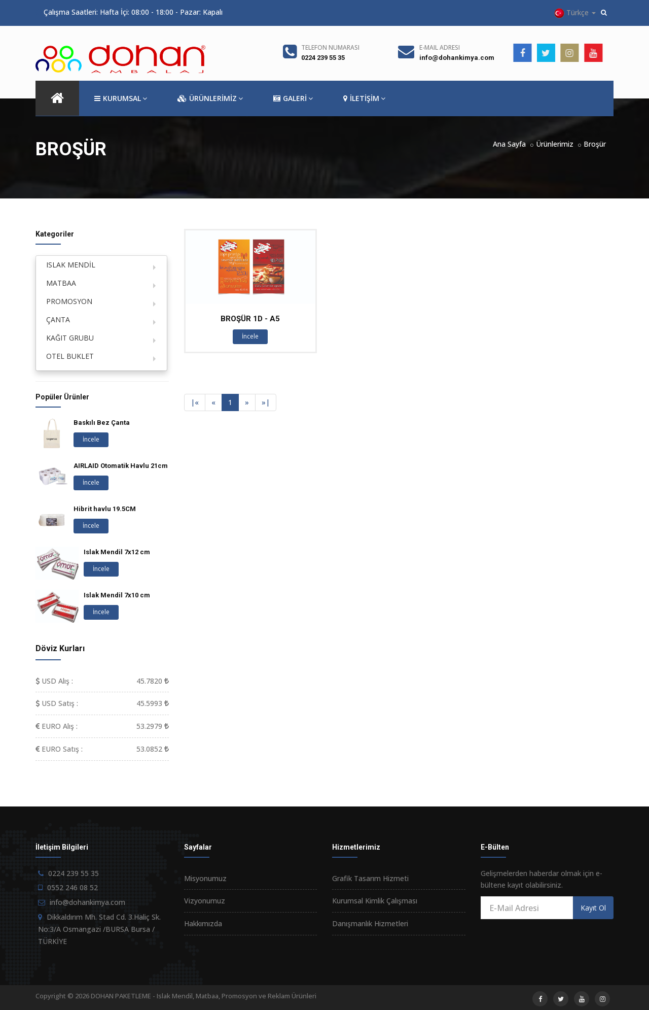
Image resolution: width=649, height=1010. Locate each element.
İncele (250, 336)
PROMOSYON (69, 301)
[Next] (247, 402)
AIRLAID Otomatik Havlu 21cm (121, 465)
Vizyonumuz (204, 900)
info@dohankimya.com (456, 57)
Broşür (595, 144)
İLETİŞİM (364, 98)
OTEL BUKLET (70, 356)
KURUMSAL (120, 98)
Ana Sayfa (509, 144)
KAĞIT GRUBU (70, 338)
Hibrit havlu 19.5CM (105, 509)
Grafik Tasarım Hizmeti (370, 878)
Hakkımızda (203, 923)
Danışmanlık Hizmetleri (370, 923)
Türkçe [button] (575, 13)
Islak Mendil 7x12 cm (117, 552)
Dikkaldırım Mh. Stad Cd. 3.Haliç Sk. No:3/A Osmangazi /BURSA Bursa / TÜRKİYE (99, 929)
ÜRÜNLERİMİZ (210, 98)
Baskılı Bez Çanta (102, 422)
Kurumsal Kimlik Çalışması (374, 900)
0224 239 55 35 (323, 57)
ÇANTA (58, 319)
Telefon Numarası (330, 47)
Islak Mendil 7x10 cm (117, 595)
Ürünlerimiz (554, 144)
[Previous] (194, 402)
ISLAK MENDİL (70, 265)
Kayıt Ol (593, 908)
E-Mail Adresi (439, 47)
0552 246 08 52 (72, 887)
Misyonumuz (205, 878)
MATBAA (61, 283)
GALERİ (293, 98)
